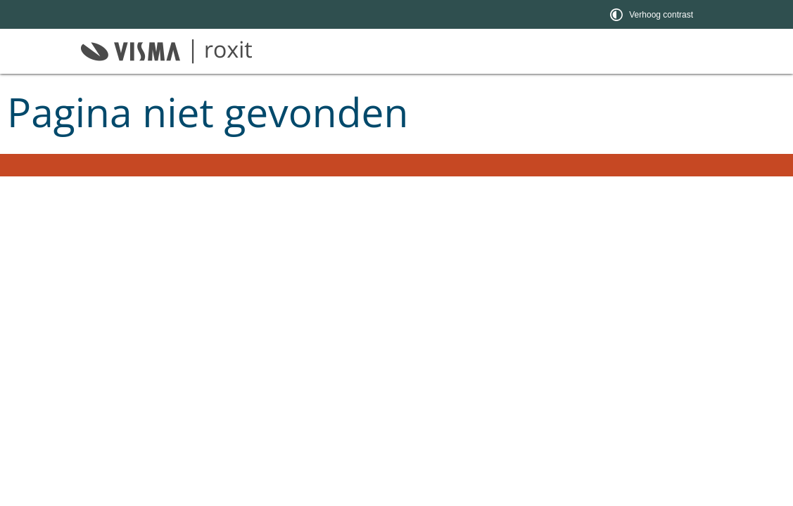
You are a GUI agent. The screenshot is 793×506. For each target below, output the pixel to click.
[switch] (653, 14)
